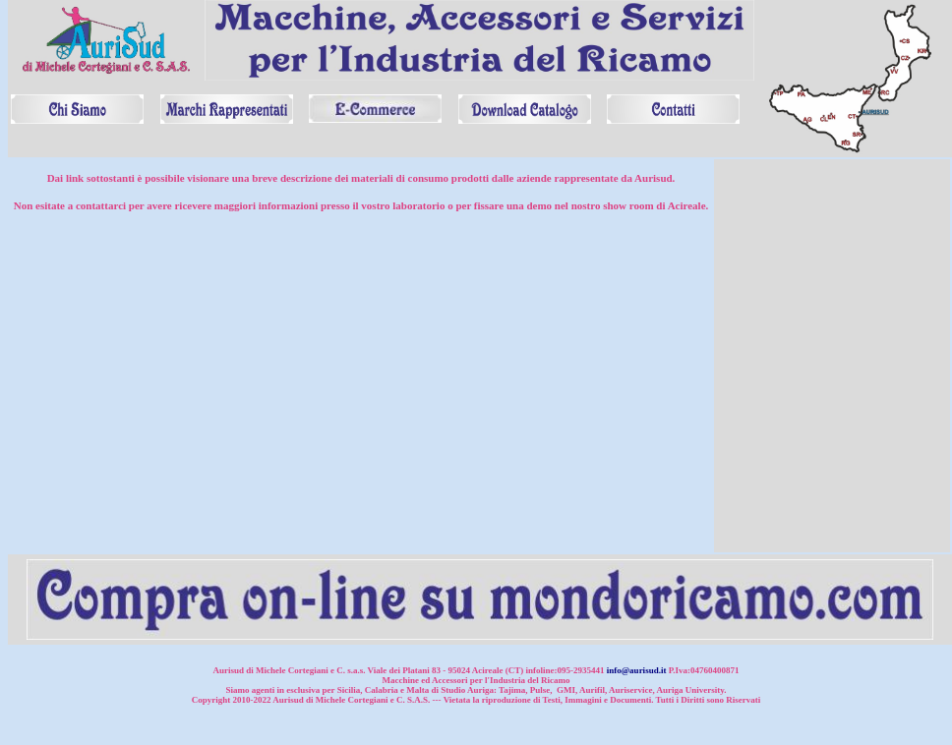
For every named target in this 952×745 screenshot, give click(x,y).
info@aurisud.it (637, 670)
